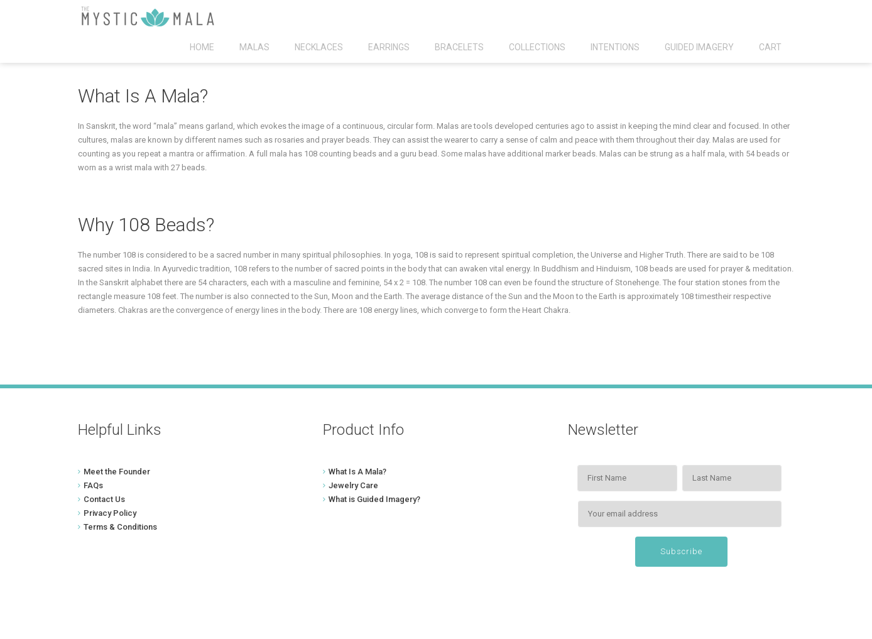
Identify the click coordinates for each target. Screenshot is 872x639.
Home (202, 47)
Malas (254, 47)
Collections (537, 47)
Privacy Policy (110, 513)
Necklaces (319, 47)
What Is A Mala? (357, 471)
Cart (770, 47)
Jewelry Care (353, 485)
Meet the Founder (117, 471)
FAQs (93, 485)
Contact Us (104, 499)
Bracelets (459, 47)
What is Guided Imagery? (374, 499)
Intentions (615, 47)
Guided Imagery (699, 47)
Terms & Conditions (120, 527)
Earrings (389, 47)
